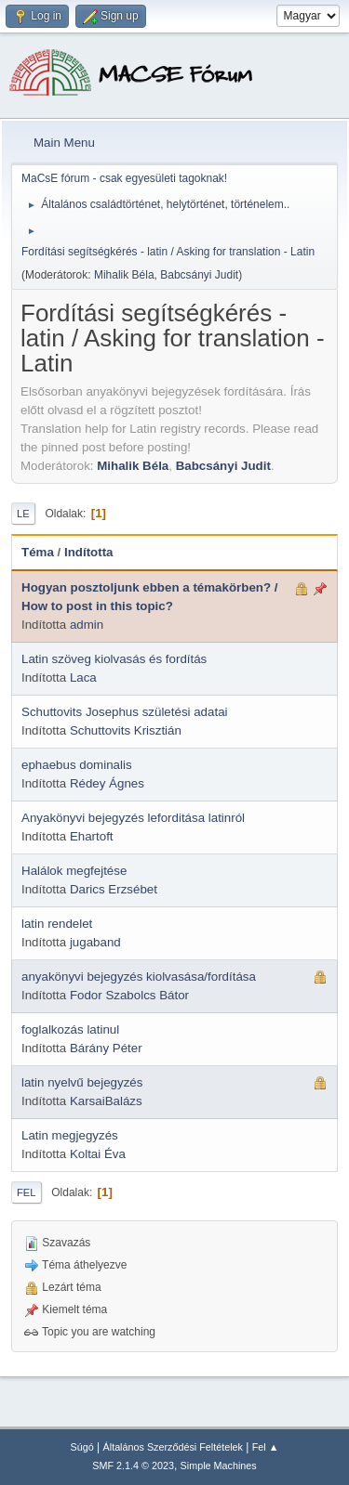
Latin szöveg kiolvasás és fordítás (114, 659)
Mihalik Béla (124, 274)
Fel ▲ (265, 1446)
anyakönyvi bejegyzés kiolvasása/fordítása (138, 976)
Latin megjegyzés (69, 1135)
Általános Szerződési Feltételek (173, 1446)
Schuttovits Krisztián (125, 730)
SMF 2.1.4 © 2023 (133, 1465)
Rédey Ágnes (107, 783)
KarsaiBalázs (106, 1101)
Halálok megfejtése (74, 871)
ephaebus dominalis (76, 765)
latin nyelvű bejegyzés (81, 1082)
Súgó (82, 1446)
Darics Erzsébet (113, 889)
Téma (37, 552)
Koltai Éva (98, 1154)
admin (86, 625)
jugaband (95, 942)
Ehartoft (92, 836)
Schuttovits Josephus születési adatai (124, 712)
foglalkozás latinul (70, 1029)
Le (23, 513)
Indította (89, 552)
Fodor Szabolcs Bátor (129, 995)
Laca (83, 677)
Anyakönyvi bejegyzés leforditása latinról (133, 818)
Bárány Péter (106, 1048)
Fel (26, 1192)
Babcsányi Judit (199, 274)
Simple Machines (219, 1465)
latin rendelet (56, 924)
